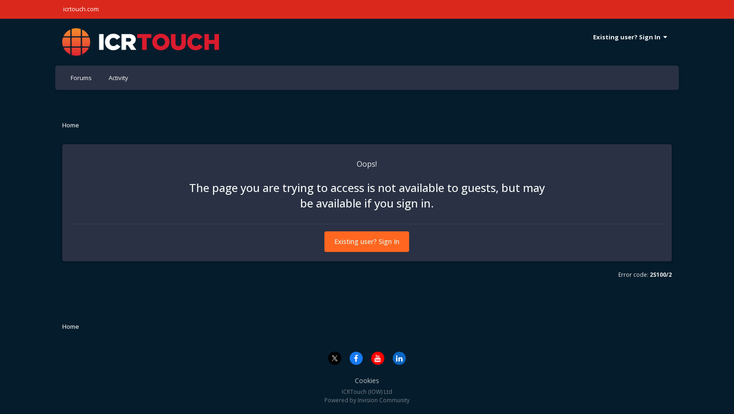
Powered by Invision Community (367, 400)
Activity (118, 78)
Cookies (367, 380)
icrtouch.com (81, 9)
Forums (81, 78)
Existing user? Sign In (630, 37)
